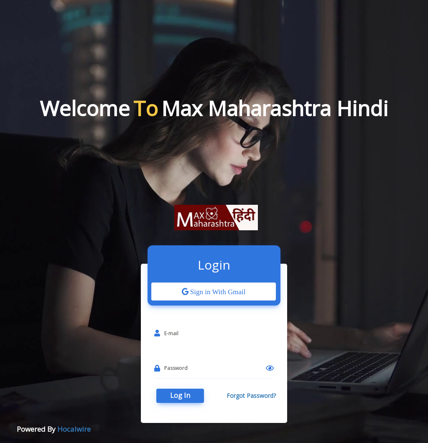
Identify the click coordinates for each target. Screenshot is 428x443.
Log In (180, 395)
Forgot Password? (251, 396)
